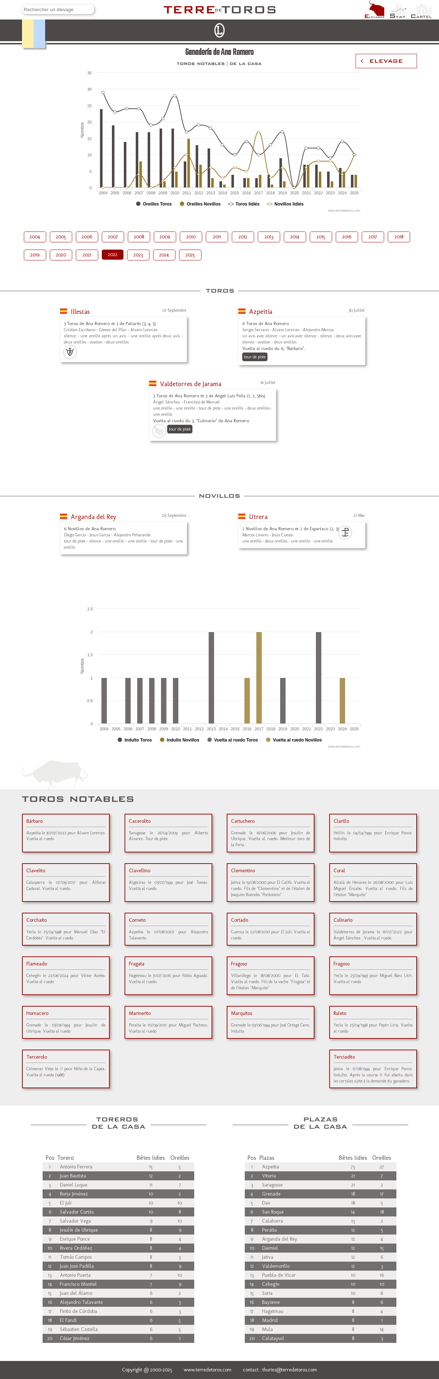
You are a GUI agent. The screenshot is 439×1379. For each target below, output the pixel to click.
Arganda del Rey (93, 517)
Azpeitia (260, 312)
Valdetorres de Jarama (190, 384)
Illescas (80, 312)
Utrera (258, 517)
